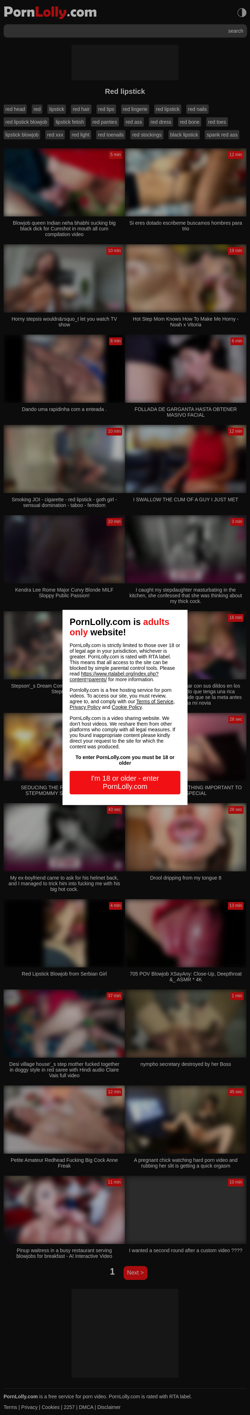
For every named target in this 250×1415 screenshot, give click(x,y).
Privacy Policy (85, 707)
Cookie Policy (127, 707)
